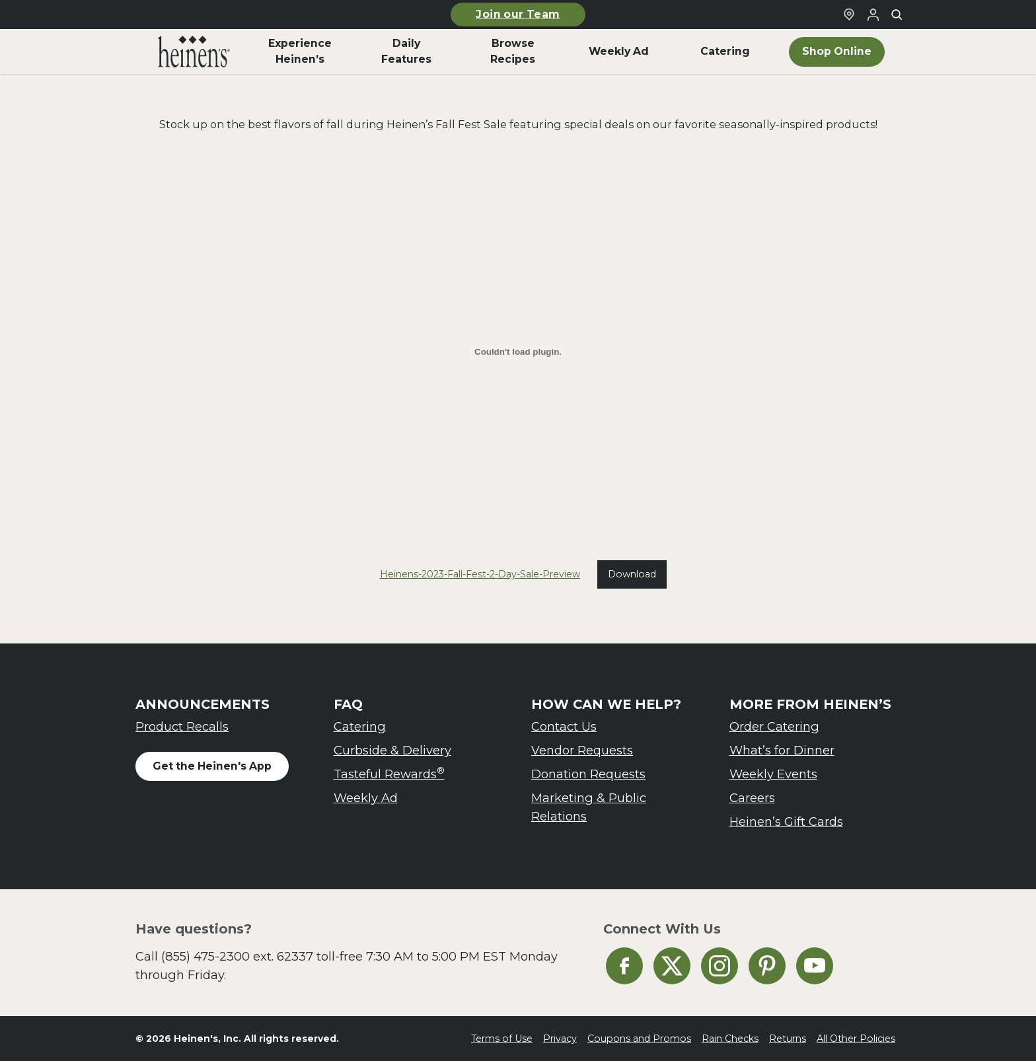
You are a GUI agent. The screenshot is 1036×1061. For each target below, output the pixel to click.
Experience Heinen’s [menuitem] (300, 51)
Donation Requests (588, 774)
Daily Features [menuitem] (406, 51)
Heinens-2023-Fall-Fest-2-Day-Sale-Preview (480, 574)
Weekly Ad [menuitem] (619, 51)
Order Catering (774, 726)
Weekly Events (773, 774)
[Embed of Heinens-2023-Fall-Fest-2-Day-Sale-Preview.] (518, 351)
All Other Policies (856, 1038)
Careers (752, 797)
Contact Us (564, 726)
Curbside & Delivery (392, 750)
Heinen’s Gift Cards (786, 821)
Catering (360, 726)
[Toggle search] (896, 14)
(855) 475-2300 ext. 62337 (237, 956)
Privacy (560, 1038)
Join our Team (518, 14)
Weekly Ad (366, 797)
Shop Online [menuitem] (836, 51)
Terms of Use (502, 1038)
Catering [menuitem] (725, 51)
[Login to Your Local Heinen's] (873, 14)
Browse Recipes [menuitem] (512, 51)
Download (632, 574)
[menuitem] (194, 51)
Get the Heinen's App (212, 766)
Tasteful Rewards (389, 773)
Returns (787, 1038)
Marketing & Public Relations (588, 807)
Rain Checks (730, 1038)
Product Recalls (182, 726)
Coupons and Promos (639, 1038)
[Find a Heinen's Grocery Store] (849, 14)
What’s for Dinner (781, 750)
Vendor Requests (582, 750)
